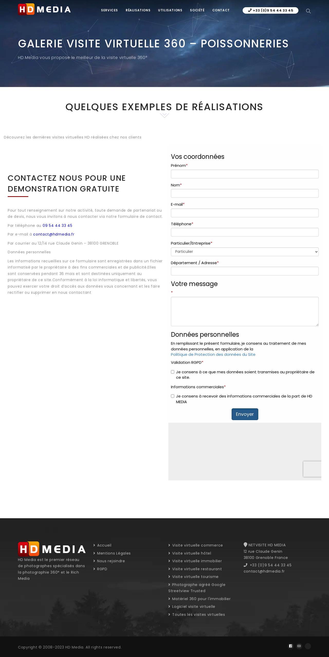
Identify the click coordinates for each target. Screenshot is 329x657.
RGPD (100, 569)
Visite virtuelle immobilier (195, 561)
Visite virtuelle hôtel (189, 553)
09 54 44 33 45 (57, 225)
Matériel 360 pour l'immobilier (199, 598)
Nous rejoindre (109, 561)
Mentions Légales (112, 553)
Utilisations (170, 10)
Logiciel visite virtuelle (191, 606)
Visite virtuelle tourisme (193, 576)
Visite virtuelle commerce (195, 545)
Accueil (102, 545)
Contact (221, 10)
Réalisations (138, 10)
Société (197, 10)
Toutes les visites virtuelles (196, 614)
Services (109, 10)
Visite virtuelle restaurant (195, 569)
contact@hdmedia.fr (54, 234)
